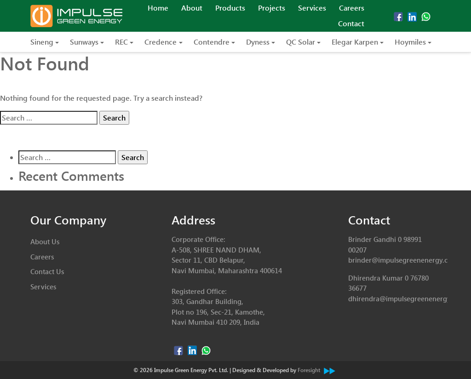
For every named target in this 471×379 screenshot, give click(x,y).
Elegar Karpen (355, 41)
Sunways (84, 41)
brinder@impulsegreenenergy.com (403, 259)
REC (121, 41)
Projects (271, 7)
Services (312, 7)
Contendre (212, 41)
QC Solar (300, 41)
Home (158, 7)
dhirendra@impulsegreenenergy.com (406, 298)
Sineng (41, 41)
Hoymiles (410, 41)
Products (230, 7)
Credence (160, 41)
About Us (44, 241)
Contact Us (47, 271)
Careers (351, 7)
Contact (351, 23)
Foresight (316, 369)
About (191, 7)
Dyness (258, 41)
